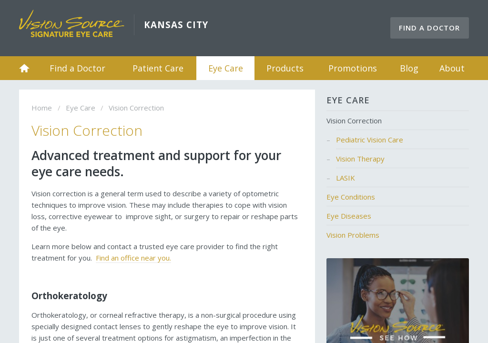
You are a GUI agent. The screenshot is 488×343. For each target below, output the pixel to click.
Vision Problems (352, 235)
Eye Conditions (350, 197)
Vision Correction (354, 120)
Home (24, 68)
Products (285, 68)
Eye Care (225, 68)
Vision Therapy (360, 158)
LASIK (345, 177)
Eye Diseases (348, 216)
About (452, 68)
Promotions (352, 68)
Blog (409, 68)
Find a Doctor (429, 27)
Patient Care (157, 68)
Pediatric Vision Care (369, 139)
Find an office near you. (133, 257)
